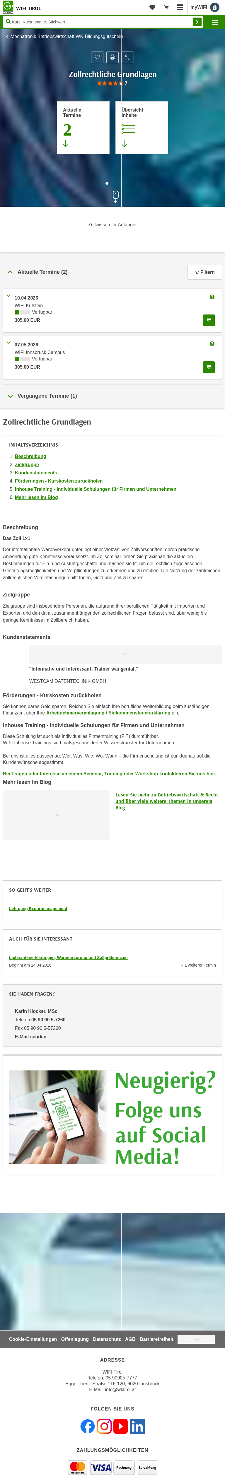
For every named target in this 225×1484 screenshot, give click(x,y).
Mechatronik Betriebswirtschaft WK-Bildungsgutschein (67, 36)
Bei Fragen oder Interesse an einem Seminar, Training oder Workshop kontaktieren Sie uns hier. (109, 773)
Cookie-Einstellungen (33, 1339)
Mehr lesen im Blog (36, 497)
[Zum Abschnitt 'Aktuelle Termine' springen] (83, 127)
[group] (112, 84)
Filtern (205, 272)
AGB (130, 1339)
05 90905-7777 (121, 1377)
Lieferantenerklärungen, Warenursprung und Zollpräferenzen (68, 957)
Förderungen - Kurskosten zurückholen (59, 480)
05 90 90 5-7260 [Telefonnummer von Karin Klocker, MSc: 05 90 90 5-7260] (48, 1019)
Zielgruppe (27, 464)
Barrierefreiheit (156, 1339)
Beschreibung (30, 456)
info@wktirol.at (120, 1389)
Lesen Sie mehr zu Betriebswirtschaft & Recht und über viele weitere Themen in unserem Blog (166, 801)
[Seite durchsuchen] (103, 22)
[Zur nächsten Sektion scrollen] (112, 195)
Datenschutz (107, 1339)
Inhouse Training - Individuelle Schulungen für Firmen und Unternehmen (95, 489)
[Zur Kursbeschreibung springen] (141, 127)
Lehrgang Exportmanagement (38, 908)
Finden (197, 22)
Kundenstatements (36, 472)
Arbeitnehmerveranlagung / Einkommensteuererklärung (108, 712)
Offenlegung (75, 1339)
